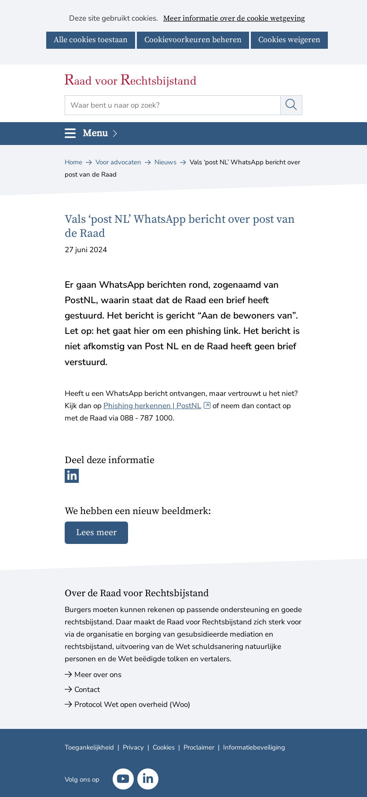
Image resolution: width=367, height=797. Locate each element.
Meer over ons (97, 675)
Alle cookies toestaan (91, 40)
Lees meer (96, 532)
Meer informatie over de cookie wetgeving (234, 18)
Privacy (133, 747)
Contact (87, 690)
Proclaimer (199, 747)
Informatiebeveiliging (254, 747)
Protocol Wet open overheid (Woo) (132, 704)
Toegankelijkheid (89, 747)
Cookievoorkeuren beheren (193, 40)
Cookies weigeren (289, 40)
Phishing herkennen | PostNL (157, 406)
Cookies (164, 747)
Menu (101, 133)
